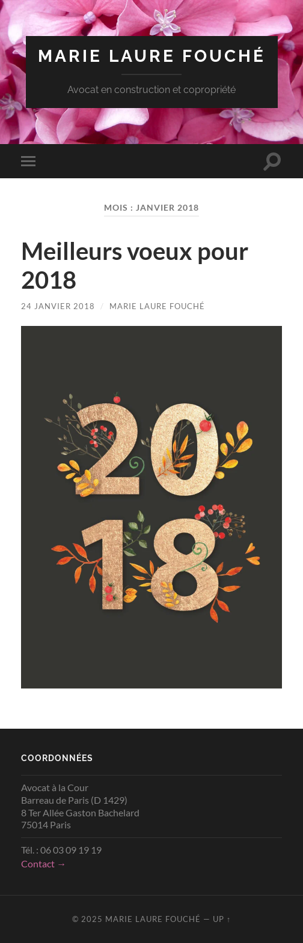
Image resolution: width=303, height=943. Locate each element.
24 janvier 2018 (58, 306)
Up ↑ (222, 919)
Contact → (43, 863)
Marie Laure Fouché (152, 56)
